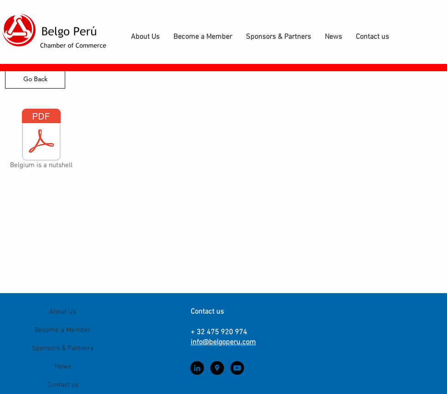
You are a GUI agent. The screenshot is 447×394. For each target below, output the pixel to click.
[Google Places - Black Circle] (217, 368)
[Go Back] (35, 79)
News (63, 366)
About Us (62, 312)
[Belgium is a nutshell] (41, 141)
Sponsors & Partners (62, 348)
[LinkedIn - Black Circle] (197, 368)
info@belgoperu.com (223, 342)
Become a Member (62, 330)
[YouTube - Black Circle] (237, 368)
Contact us (62, 385)
